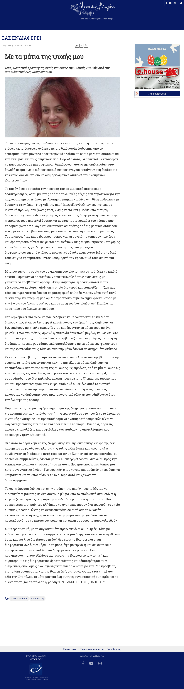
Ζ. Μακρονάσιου (19, 598)
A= (86, 45)
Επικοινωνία (70, 649)
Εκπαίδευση (37, 598)
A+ (76, 45)
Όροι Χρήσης (114, 649)
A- (81, 45)
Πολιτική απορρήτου (92, 649)
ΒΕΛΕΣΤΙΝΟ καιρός (19, 13)
